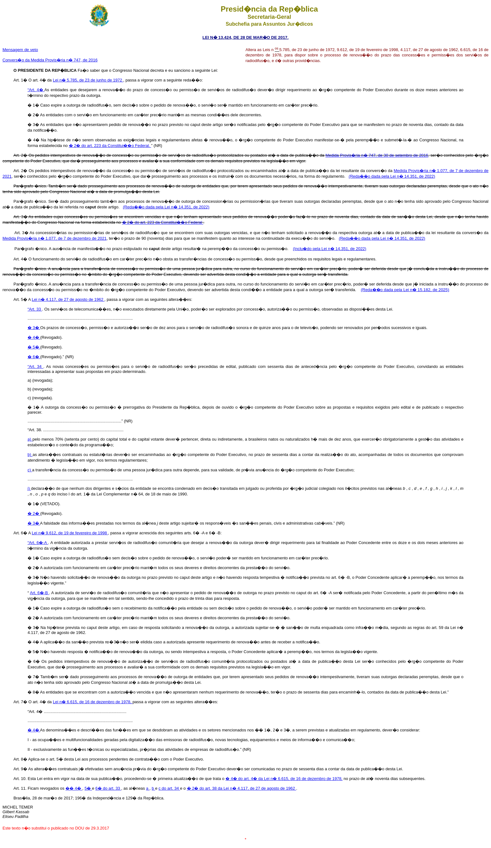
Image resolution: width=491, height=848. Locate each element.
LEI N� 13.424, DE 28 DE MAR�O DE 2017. (246, 37)
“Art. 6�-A (38, 542)
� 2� (34, 513)
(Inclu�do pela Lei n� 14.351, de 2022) (329, 248)
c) (30, 470)
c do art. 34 (169, 788)
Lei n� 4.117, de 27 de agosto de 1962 (68, 299)
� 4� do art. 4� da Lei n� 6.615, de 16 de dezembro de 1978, (284, 778)
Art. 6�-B (39, 592)
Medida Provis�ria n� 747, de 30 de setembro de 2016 (376, 155)
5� (88, 788)
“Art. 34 (36, 366)
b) (30, 454)
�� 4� (73, 788)
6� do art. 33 (108, 788)
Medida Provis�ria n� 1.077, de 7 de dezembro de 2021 (54, 238)
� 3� (34, 327)
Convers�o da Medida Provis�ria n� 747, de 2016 (50, 60)
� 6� (34, 356)
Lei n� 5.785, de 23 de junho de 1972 (88, 80)
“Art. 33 (35, 309)
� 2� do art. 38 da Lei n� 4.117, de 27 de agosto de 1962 (241, 788)
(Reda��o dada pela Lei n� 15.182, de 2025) (405, 289)
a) (30, 439)
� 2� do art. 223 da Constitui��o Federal (162, 222)
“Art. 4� (36, 89)
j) (29, 488)
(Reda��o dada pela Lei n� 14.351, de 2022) (392, 176)
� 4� (34, 337)
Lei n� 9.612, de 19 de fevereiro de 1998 (70, 533)
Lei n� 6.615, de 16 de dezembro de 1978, (92, 701)
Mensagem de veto (20, 49)
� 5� (34, 347)
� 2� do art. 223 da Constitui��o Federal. (110, 145)
